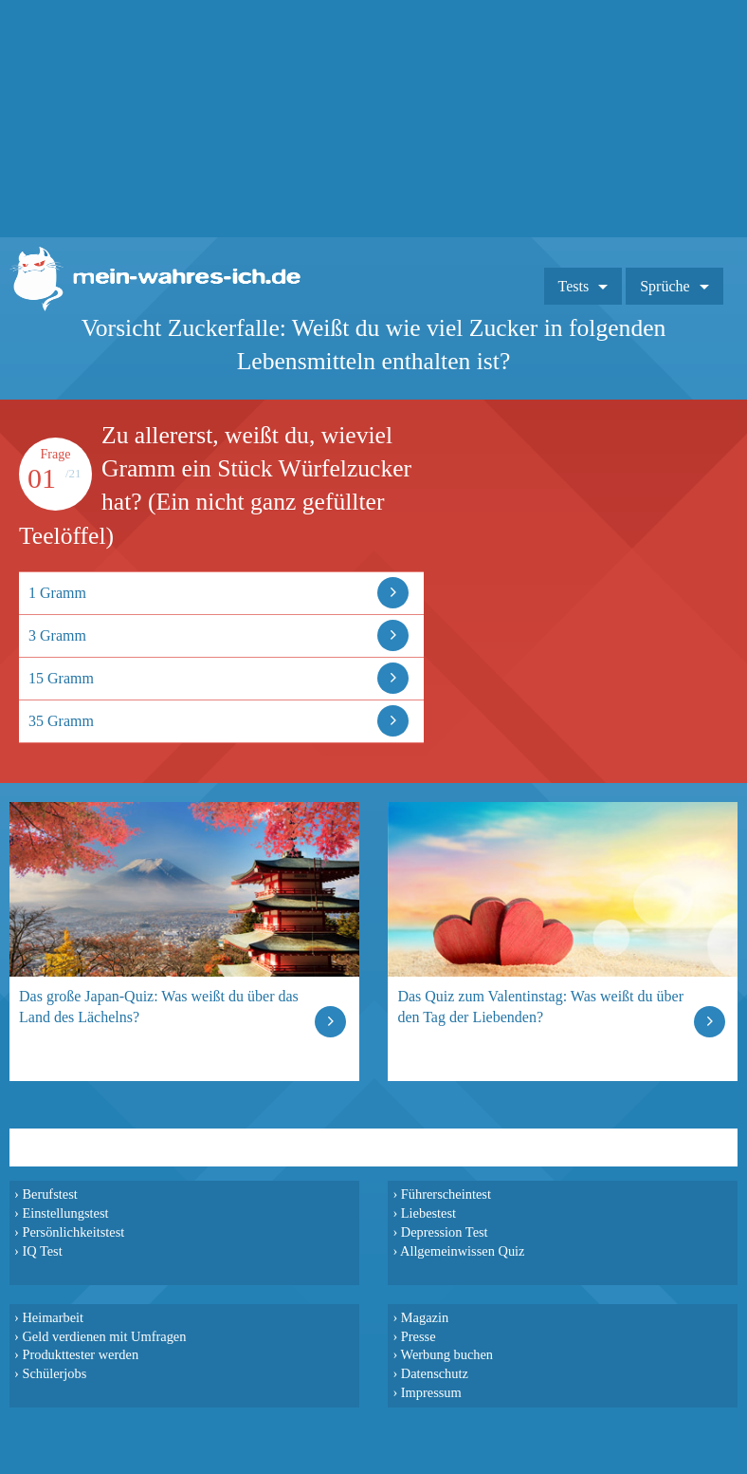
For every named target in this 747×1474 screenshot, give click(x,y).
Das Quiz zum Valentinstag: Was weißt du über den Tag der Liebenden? (540, 1006)
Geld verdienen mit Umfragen (104, 1336)
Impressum (431, 1392)
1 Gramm (57, 593)
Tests (574, 286)
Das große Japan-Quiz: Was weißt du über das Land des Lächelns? (159, 1006)
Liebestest (428, 1213)
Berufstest (49, 1194)
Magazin (424, 1317)
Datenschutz (434, 1373)
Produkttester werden (80, 1354)
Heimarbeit (52, 1317)
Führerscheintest (446, 1194)
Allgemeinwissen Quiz (462, 1251)
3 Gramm (57, 635)
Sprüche (664, 286)
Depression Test (444, 1232)
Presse (418, 1336)
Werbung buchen (447, 1354)
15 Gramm (61, 678)
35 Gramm (61, 721)
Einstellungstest (65, 1213)
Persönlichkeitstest (73, 1232)
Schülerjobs (54, 1373)
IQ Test (42, 1251)
